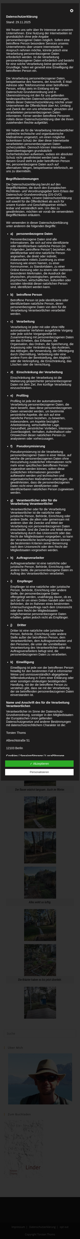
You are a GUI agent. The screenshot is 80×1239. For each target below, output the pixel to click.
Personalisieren (39, 772)
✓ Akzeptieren (39, 763)
